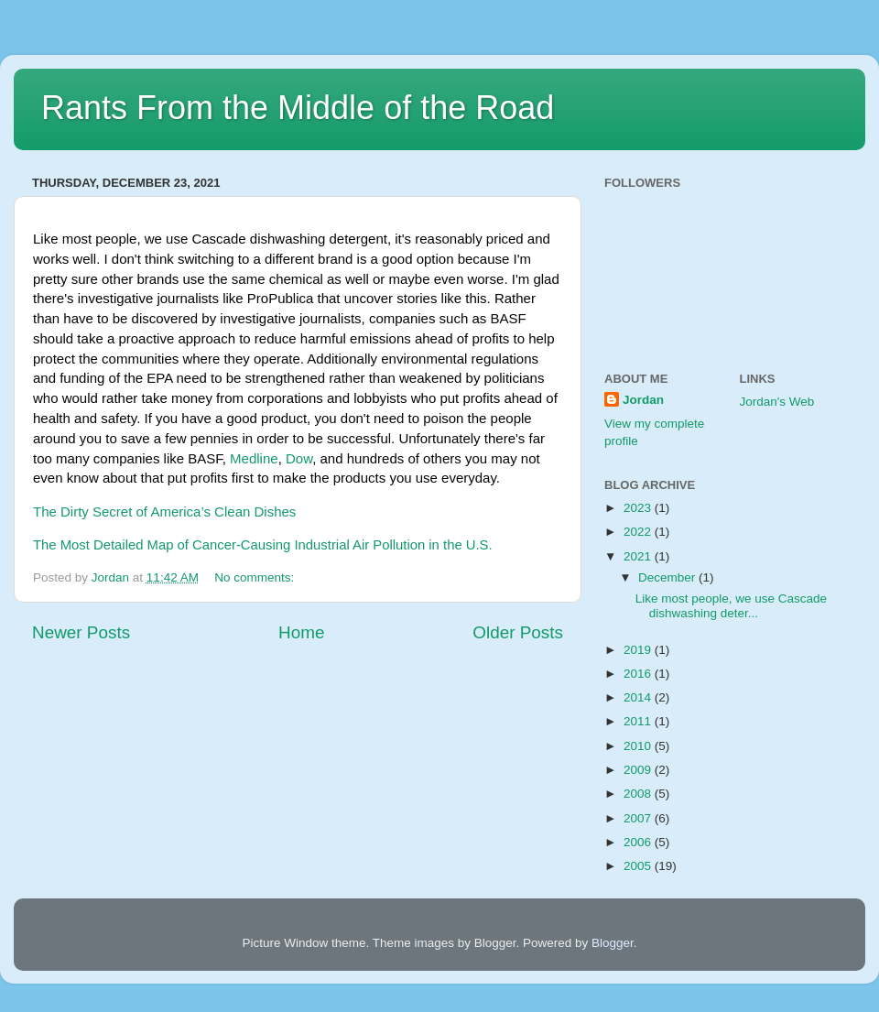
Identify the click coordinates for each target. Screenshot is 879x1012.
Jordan (643, 400)
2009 (639, 770)
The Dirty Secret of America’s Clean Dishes (164, 511)
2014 (639, 697)
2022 (639, 532)
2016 (639, 673)
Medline (254, 458)
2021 (639, 556)
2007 (639, 818)
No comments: (256, 577)
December (668, 577)
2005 (639, 866)
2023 (639, 508)
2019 (639, 650)
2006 (639, 842)
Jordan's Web (777, 401)
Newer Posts (81, 632)
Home (301, 632)
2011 (639, 721)
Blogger (612, 943)
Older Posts (517, 632)
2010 (639, 746)
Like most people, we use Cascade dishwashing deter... (731, 606)
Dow (299, 458)
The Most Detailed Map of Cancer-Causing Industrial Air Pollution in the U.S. (263, 545)
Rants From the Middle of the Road (297, 107)
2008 (639, 793)
